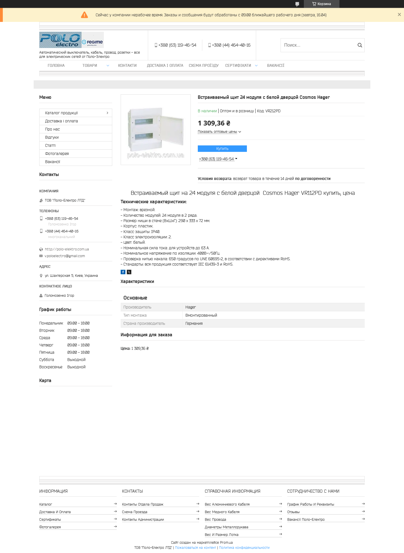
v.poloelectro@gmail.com (65, 256)
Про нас (52, 129)
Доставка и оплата (55, 512)
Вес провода (215, 519)
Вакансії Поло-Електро (306, 519)
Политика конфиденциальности (244, 547)
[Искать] (360, 45)
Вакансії (275, 65)
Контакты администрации (143, 519)
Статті (50, 145)
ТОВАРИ (89, 65)
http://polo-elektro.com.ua (67, 249)
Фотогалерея (57, 153)
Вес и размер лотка (221, 535)
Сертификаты (50, 519)
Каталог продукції (61, 113)
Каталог (45, 504)
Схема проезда (134, 512)
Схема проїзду (204, 65)
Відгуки (52, 137)
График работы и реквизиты (310, 504)
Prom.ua (226, 542)
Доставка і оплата (165, 65)
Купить (222, 148)
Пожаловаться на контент (195, 547)
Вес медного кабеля (222, 512)
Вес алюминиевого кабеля (227, 504)
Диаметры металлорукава (226, 527)
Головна (56, 65)
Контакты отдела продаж (142, 504)
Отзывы (293, 512)
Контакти (127, 65)
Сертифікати (238, 65)
